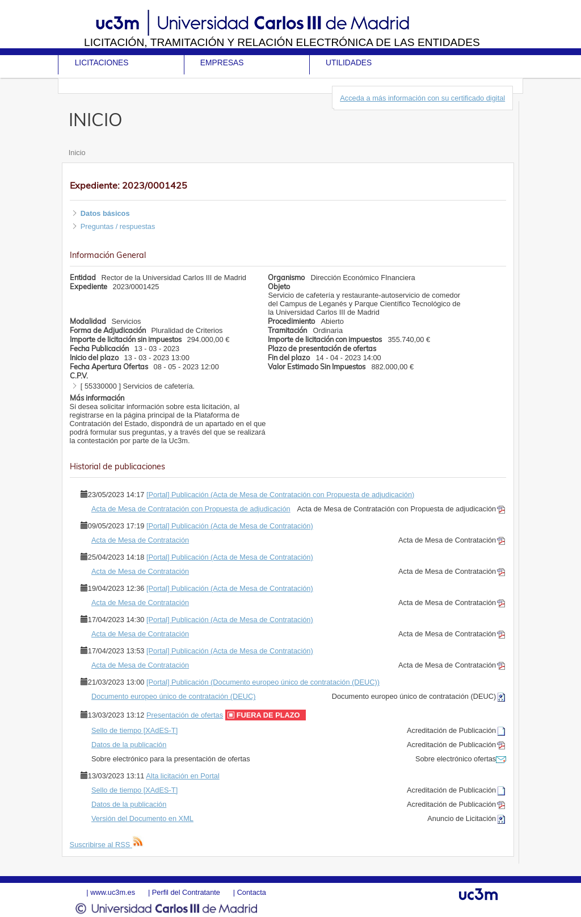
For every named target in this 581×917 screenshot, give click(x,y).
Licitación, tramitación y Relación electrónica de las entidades (282, 42)
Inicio (77, 152)
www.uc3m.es (112, 892)
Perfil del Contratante (186, 892)
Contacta (251, 892)
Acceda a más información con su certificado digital (422, 98)
